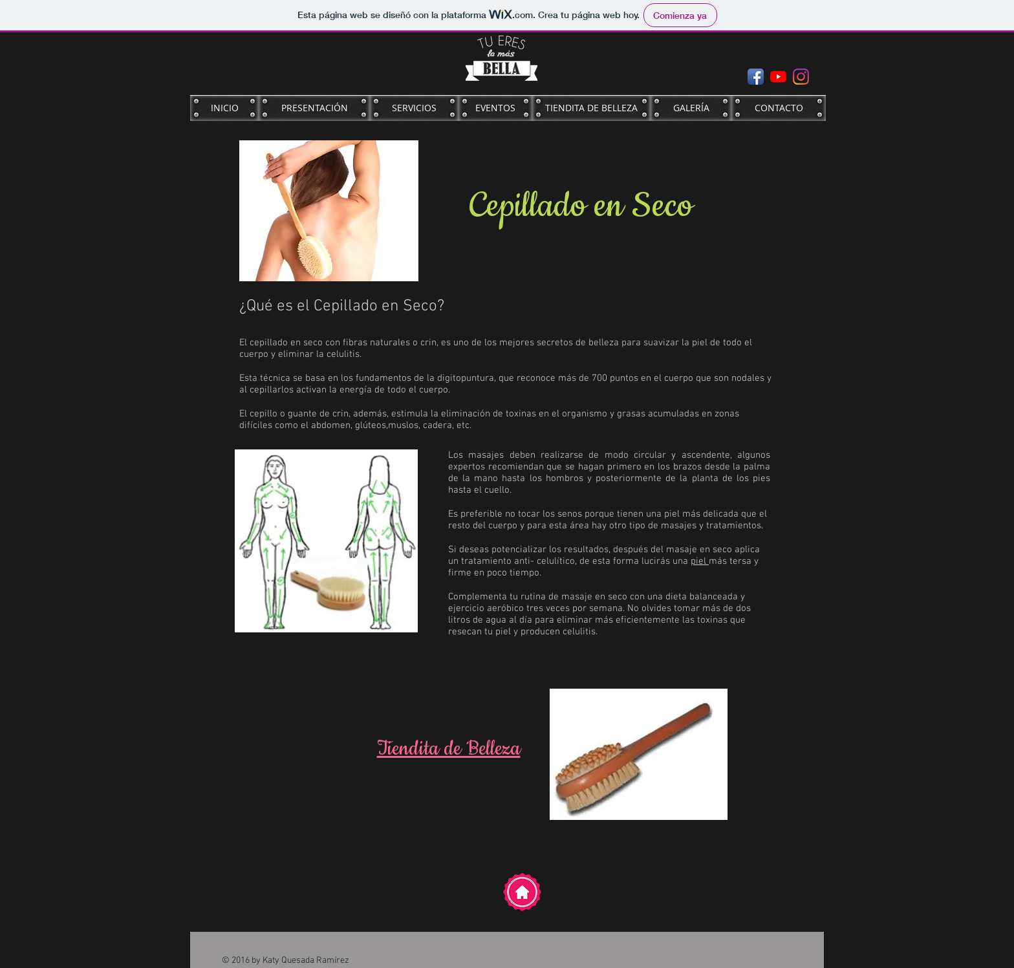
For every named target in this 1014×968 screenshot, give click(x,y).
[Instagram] (801, 77)
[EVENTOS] (495, 108)
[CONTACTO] (778, 108)
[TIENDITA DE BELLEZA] (591, 108)
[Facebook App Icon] (756, 77)
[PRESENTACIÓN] (314, 108)
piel (700, 561)
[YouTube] (778, 77)
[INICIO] (224, 108)
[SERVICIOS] (414, 108)
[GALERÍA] (691, 108)
